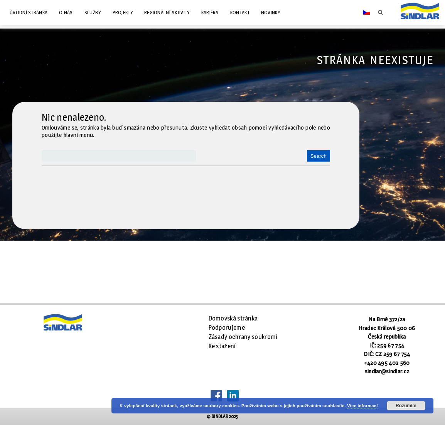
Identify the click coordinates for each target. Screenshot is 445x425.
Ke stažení (222, 346)
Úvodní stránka (28, 12)
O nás (66, 12)
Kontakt (239, 12)
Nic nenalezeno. (74, 117)
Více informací (362, 405)
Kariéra (210, 12)
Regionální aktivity (167, 12)
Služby (92, 12)
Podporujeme (227, 327)
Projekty (123, 12)
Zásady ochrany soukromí (243, 337)
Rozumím (406, 405)
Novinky (270, 12)
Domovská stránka (233, 318)
